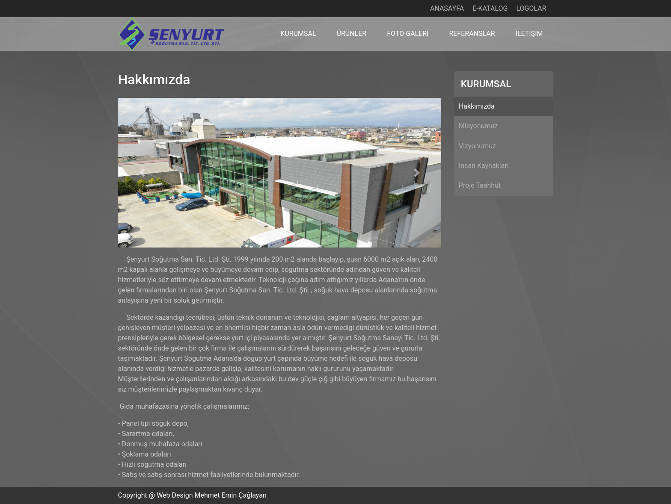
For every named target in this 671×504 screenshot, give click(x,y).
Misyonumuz (478, 126)
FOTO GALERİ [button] (407, 33)
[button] (142, 173)
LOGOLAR (531, 8)
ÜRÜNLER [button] (352, 33)
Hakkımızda (477, 106)
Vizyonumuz (477, 146)
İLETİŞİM (529, 33)
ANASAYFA (447, 8)
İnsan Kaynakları (484, 166)
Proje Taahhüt (480, 185)
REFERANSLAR (472, 33)
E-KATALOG (490, 8)
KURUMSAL (298, 33)
